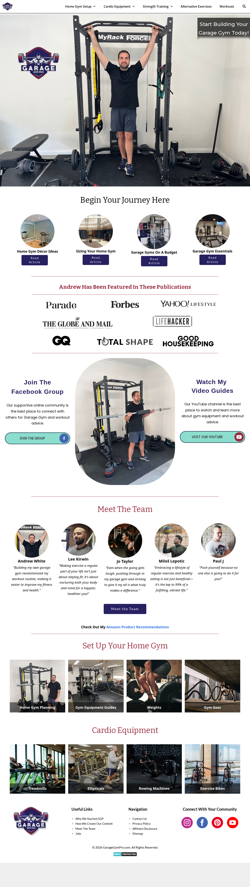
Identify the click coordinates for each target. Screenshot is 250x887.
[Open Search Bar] (244, 6)
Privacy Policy (141, 823)
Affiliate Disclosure (144, 828)
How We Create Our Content (94, 823)
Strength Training (160, 6)
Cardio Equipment (121, 6)
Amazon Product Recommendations (137, 627)
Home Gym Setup (82, 6)
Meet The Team (85, 828)
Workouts (227, 6)
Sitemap (137, 833)
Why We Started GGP (89, 818)
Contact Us (139, 818)
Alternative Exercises (196, 6)
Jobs (78, 833)
